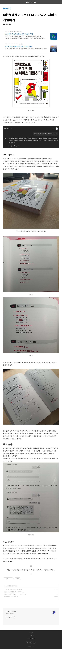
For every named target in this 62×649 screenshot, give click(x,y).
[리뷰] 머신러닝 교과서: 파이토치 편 (12, 589)
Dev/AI (7, 8)
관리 (31, 642)
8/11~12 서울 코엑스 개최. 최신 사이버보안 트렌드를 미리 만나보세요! (26, 48)
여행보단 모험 (9, 613)
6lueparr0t (31, 646)
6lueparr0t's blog (11, 611)
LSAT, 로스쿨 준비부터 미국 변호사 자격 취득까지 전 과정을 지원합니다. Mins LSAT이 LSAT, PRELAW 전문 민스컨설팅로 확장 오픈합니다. (24, 37)
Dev (5, 586)
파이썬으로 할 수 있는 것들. (10, 596)
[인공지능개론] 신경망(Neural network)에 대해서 (14, 593)
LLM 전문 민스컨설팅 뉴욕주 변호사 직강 (19, 34)
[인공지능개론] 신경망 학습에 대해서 (12, 591)
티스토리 (27, 642)
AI (7, 586)
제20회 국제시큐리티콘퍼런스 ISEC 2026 (18, 46)
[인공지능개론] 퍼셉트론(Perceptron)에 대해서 (14, 594)
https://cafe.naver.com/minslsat (12, 31)
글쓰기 (34, 642)
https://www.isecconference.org (12, 43)
